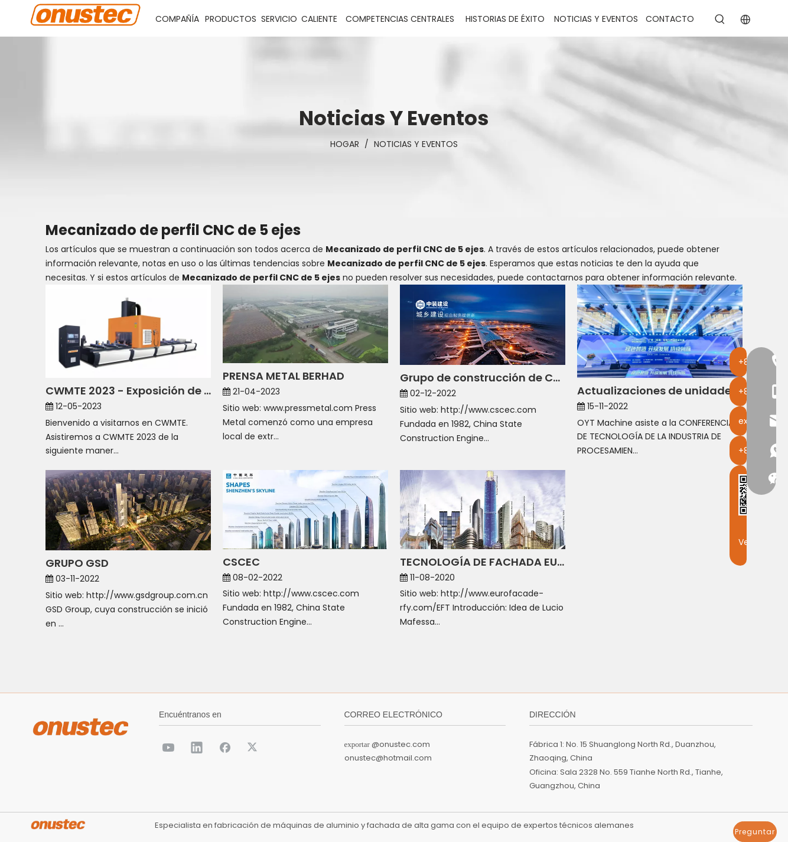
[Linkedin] (196, 746)
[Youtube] (168, 746)
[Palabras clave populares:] (720, 19)
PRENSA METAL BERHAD (283, 375)
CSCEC (241, 561)
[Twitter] (253, 746)
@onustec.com (401, 744)
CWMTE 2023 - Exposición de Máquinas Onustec (128, 390)
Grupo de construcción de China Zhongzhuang (482, 377)
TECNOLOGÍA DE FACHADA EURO (482, 561)
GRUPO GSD (77, 563)
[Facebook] (225, 746)
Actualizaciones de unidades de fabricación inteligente (660, 390)
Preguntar (755, 832)
